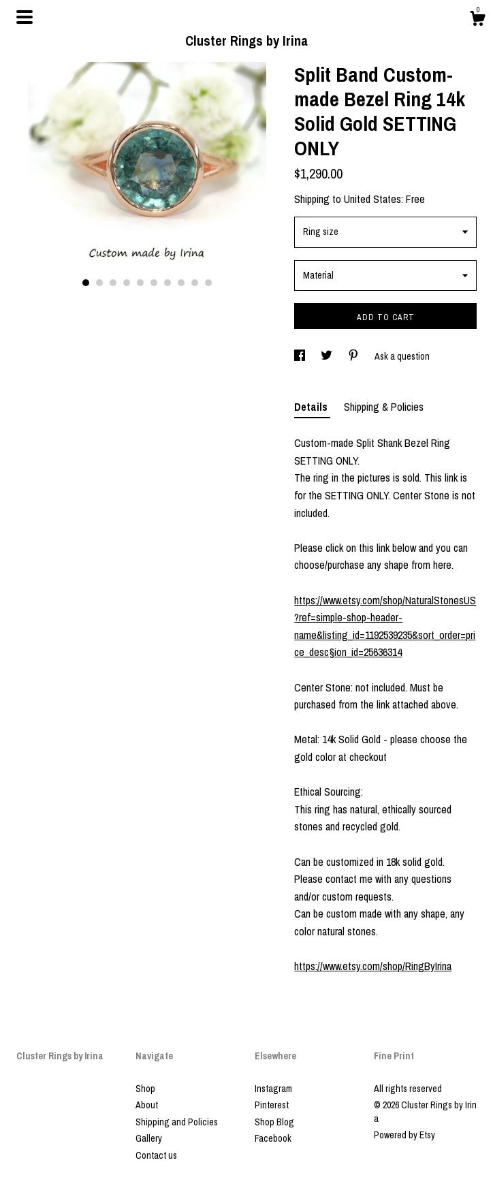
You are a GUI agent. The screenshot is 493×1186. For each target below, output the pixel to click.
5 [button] (140, 282)
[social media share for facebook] (300, 356)
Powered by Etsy (404, 1135)
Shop (145, 1088)
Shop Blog (274, 1122)
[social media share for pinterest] (354, 356)
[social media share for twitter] (327, 356)
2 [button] (99, 282)
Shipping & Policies (384, 406)
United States (372, 198)
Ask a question (402, 356)
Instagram (273, 1088)
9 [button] (194, 282)
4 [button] (126, 282)
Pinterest (272, 1105)
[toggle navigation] (24, 17)
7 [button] (167, 282)
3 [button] (113, 282)
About (147, 1105)
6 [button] (153, 282)
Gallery (149, 1138)
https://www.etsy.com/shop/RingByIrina (372, 965)
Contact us (156, 1155)
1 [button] (85, 282)
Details (312, 406)
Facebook (273, 1138)
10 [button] (208, 282)
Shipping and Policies (177, 1122)
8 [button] (181, 282)
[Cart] (477, 20)
